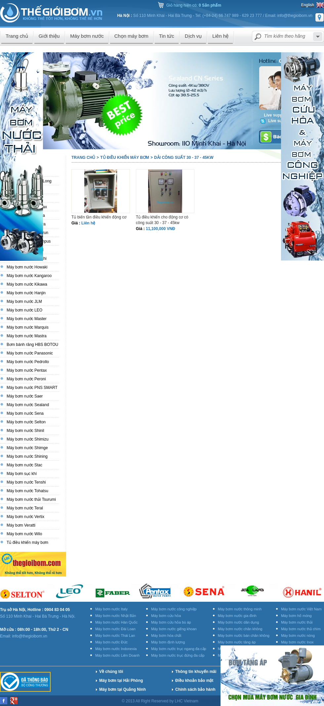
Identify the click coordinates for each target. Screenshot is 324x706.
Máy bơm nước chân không (240, 629)
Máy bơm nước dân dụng (238, 622)
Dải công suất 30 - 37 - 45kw (183, 157)
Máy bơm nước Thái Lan (115, 635)
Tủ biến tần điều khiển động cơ (98, 217)
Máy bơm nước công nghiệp (174, 609)
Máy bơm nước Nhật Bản (115, 616)
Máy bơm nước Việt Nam (301, 609)
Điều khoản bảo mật (194, 680)
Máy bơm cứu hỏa (166, 616)
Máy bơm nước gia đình (237, 616)
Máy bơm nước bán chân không (243, 635)
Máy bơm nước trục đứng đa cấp (177, 655)
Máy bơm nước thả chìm (301, 629)
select (317, 36)
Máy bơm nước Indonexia (116, 649)
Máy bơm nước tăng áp (237, 642)
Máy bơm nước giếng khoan (174, 629)
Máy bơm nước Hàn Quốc (116, 622)
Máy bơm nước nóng (298, 635)
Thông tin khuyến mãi (195, 671)
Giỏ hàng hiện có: (193, 5)
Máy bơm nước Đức (111, 642)
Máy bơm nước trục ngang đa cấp (178, 649)
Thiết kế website (217, 701)
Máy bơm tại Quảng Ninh (122, 689)
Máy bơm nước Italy (111, 609)
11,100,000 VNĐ (160, 228)
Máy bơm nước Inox (297, 642)
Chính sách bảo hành (195, 689)
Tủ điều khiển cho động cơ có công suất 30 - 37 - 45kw (162, 220)
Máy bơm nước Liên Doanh (117, 655)
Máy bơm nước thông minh (240, 609)
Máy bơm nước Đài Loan (115, 629)
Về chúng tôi (111, 671)
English (307, 5)
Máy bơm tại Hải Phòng (121, 680)
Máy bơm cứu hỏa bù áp (171, 622)
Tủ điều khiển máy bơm (124, 157)
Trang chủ (83, 157)
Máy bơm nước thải (296, 622)
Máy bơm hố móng (296, 616)
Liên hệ (88, 223)
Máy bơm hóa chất (166, 635)
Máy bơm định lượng (168, 642)
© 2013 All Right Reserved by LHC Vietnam (160, 701)
